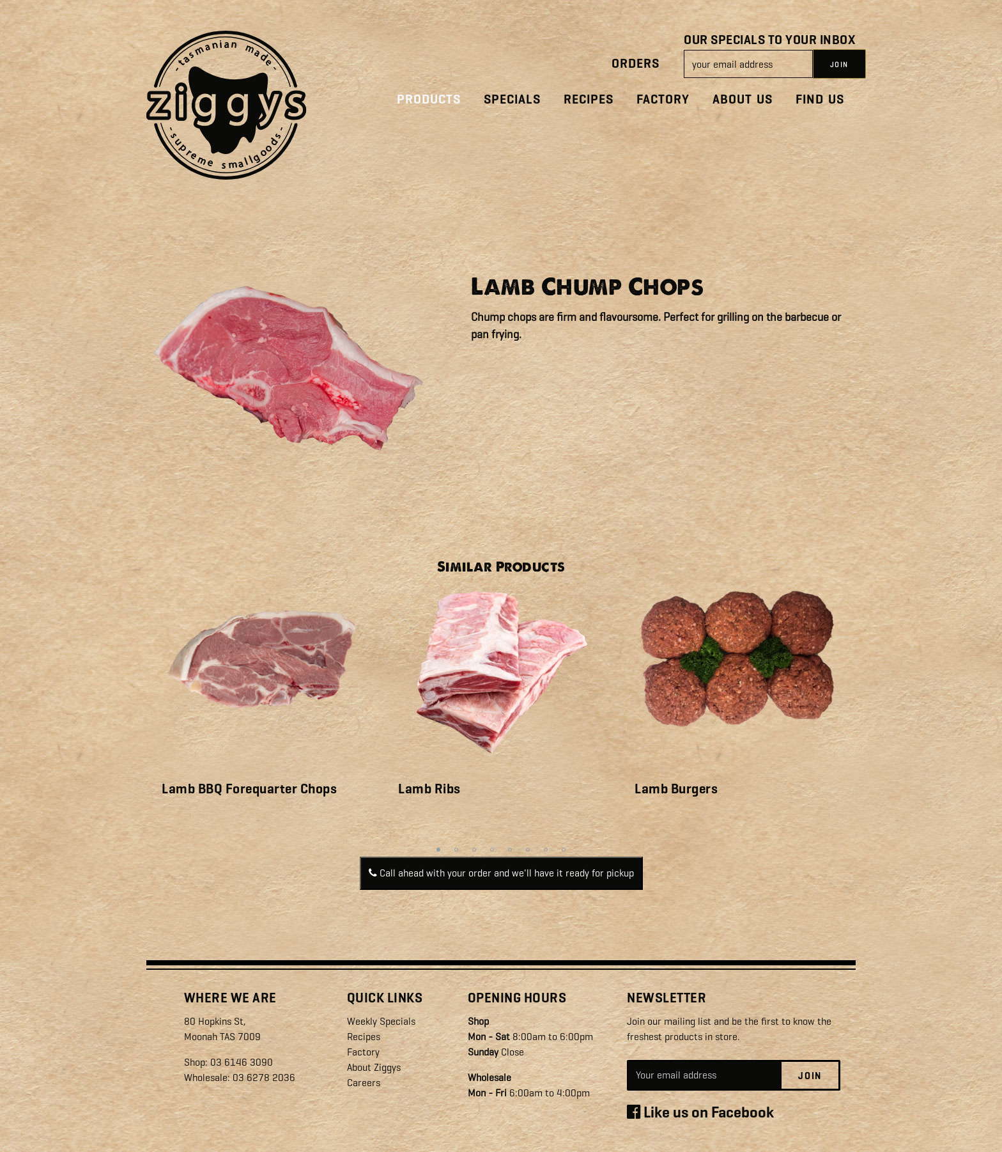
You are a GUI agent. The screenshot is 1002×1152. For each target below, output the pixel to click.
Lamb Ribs (429, 789)
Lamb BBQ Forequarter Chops (249, 789)
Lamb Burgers (676, 789)
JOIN (839, 64)
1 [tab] (438, 850)
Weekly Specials (381, 1021)
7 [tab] (546, 850)
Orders (635, 64)
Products (429, 99)
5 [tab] (510, 850)
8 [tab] (564, 850)
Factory (663, 99)
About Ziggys (374, 1067)
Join (810, 1076)
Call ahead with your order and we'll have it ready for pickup (501, 873)
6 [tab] (528, 850)
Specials (512, 99)
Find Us (820, 99)
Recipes (588, 99)
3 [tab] (474, 850)
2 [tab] (456, 850)
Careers (363, 1083)
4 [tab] (492, 850)
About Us (743, 99)
